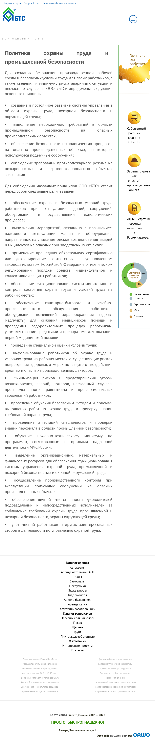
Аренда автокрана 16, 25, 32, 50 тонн (39, 673)
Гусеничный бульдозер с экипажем (115, 659)
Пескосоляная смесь (115, 677)
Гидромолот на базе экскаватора (115, 673)
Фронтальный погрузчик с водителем (40, 691)
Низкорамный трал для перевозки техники (115, 682)
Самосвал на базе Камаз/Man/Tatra (40, 659)
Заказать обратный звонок (60, 3)
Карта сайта (58, 715)
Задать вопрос (12, 3)
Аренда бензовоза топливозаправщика (40, 682)
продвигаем (118, 735)
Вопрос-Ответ (32, 3)
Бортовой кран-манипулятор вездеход (39, 686)
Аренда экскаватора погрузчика (115, 668)
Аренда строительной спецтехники (40, 663)
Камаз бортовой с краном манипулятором (115, 686)
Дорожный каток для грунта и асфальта (40, 677)
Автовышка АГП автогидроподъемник (40, 668)
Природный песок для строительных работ (115, 691)
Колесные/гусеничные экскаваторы (115, 663)
